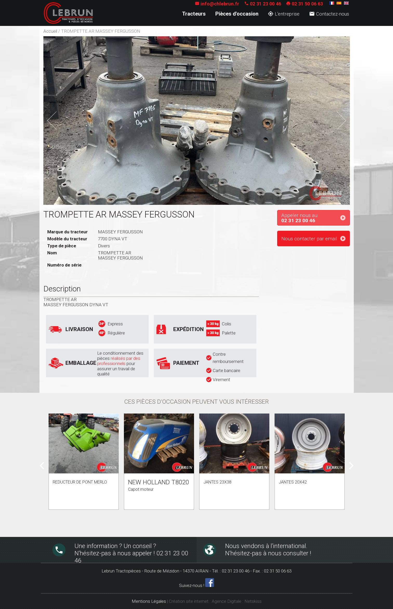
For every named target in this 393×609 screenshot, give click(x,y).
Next (338, 116)
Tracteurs (194, 14)
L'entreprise (283, 14)
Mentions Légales (149, 601)
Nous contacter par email (309, 238)
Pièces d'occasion (236, 14)
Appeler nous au (315, 218)
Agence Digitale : (228, 601)
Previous (59, 118)
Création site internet (189, 601)
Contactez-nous (329, 14)
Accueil (50, 31)
